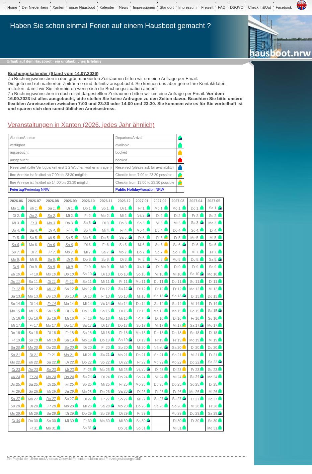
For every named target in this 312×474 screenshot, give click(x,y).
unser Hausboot (82, 7)
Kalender (107, 7)
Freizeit (207, 7)
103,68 (18, 441)
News (124, 7)
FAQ (221, 7)
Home (12, 7)
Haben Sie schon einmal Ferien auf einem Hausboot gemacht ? (110, 26)
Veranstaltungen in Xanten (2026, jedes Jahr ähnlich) (81, 124)
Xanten (58, 7)
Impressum (187, 7)
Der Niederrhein (35, 7)
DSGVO (236, 7)
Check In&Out (259, 7)
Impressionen (144, 7)
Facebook (284, 7)
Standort (167, 7)
